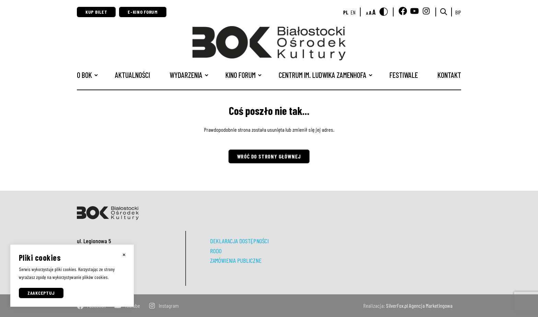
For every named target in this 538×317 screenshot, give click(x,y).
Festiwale (403, 74)
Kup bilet (96, 12)
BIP (458, 12)
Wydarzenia (185, 74)
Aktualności (132, 74)
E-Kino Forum (142, 12)
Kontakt (449, 74)
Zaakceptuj (41, 293)
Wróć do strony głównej (269, 156)
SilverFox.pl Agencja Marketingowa (419, 305)
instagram (164, 305)
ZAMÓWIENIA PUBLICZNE (235, 260)
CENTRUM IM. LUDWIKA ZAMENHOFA (322, 74)
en (353, 12)
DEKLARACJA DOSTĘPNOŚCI (239, 241)
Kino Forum (240, 74)
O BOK (84, 74)
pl (346, 12)
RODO (216, 251)
